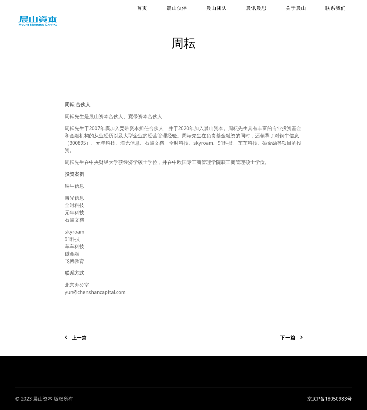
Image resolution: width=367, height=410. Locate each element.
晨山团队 (258, 19)
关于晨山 (314, 19)
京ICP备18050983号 (329, 398)
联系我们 (341, 19)
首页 (207, 19)
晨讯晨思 (285, 19)
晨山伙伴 (230, 19)
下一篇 (291, 337)
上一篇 (76, 337)
